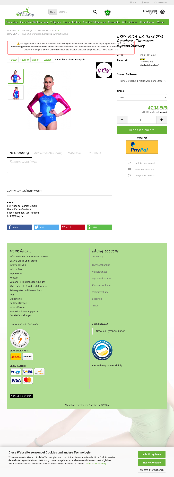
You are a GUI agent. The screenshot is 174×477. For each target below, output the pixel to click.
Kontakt (14, 277)
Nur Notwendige (152, 462)
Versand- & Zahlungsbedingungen (27, 282)
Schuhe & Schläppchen (94, 22)
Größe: (121, 91)
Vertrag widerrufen (21, 396)
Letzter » (48, 59)
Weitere (160, 22)
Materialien (75, 153)
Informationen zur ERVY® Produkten (29, 256)
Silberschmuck (147, 22)
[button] (133, 2)
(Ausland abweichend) (149, 65)
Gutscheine (16, 298)
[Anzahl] (142, 120)
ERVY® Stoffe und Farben (23, 260)
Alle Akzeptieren (152, 454)
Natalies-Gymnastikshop (110, 331)
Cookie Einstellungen (20, 315)
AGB (12, 294)
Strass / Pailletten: (127, 74)
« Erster (13, 59)
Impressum (16, 273)
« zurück (24, 59)
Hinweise (95, 153)
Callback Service (18, 303)
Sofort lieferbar (129, 22)
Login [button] (145, 2)
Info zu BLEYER (18, 265)
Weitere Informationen (152, 470)
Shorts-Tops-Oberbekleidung (34, 22)
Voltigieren (55, 22)
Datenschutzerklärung (95, 463)
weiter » (36, 59)
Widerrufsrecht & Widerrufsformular (28, 286)
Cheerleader (114, 22)
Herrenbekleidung (71, 22)
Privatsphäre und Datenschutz (26, 290)
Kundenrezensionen (23, 161)
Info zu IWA (16, 269)
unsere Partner (17, 307)
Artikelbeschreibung (48, 153)
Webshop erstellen (74, 405)
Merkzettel (160, 2)
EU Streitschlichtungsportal (24, 311)
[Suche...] (52, 12)
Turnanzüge (12, 22)
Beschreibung (19, 153)
